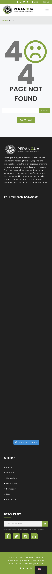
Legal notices (37, 563)
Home (5, 20)
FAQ (8, 494)
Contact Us (11, 499)
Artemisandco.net (17, 563)
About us (10, 472)
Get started (11, 483)
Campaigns (11, 478)
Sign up (45, 2)
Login (36, 2)
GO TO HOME (26, 120)
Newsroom (11, 489)
